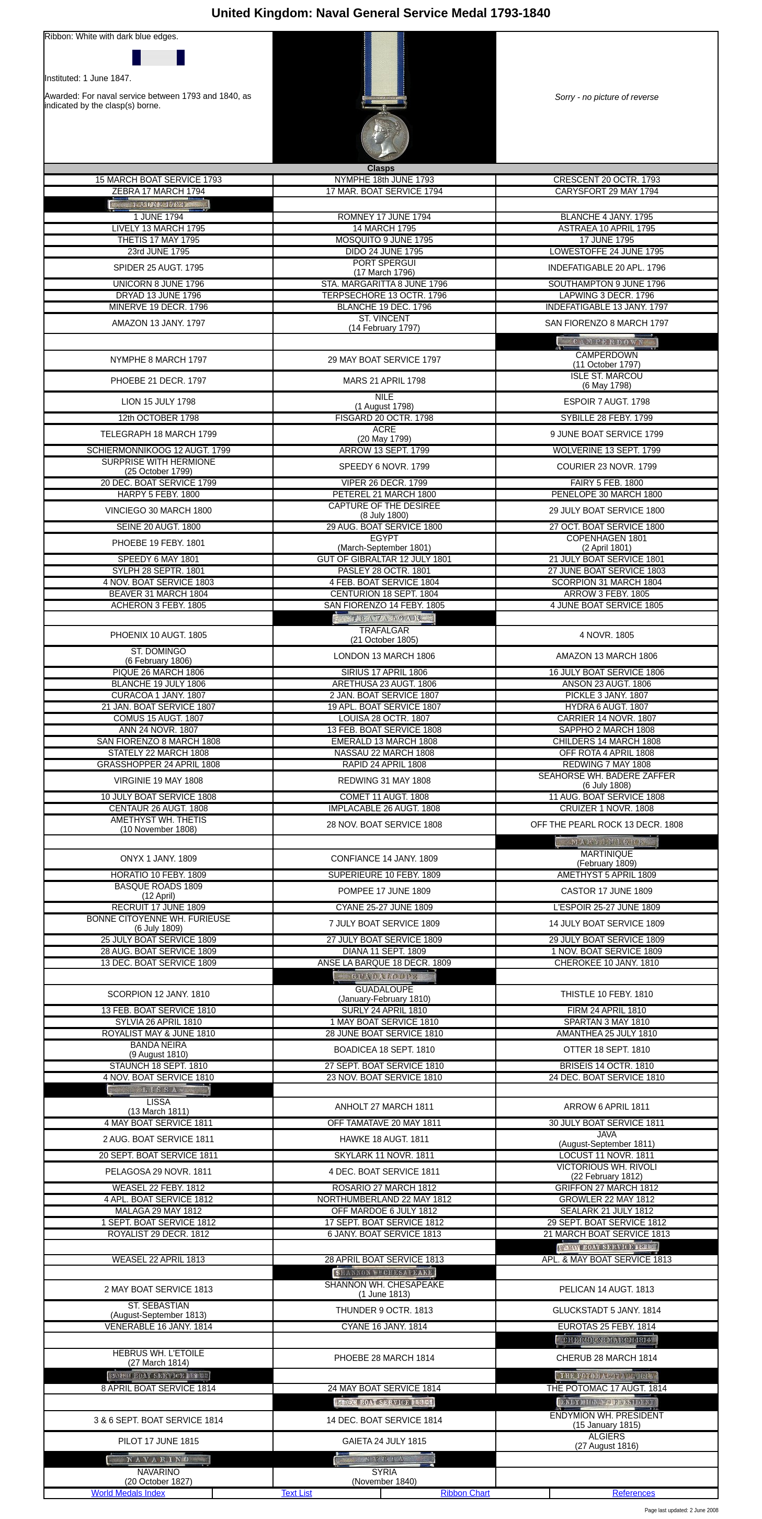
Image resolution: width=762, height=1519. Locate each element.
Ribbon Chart (465, 1493)
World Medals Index (128, 1493)
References (633, 1493)
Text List (296, 1493)
